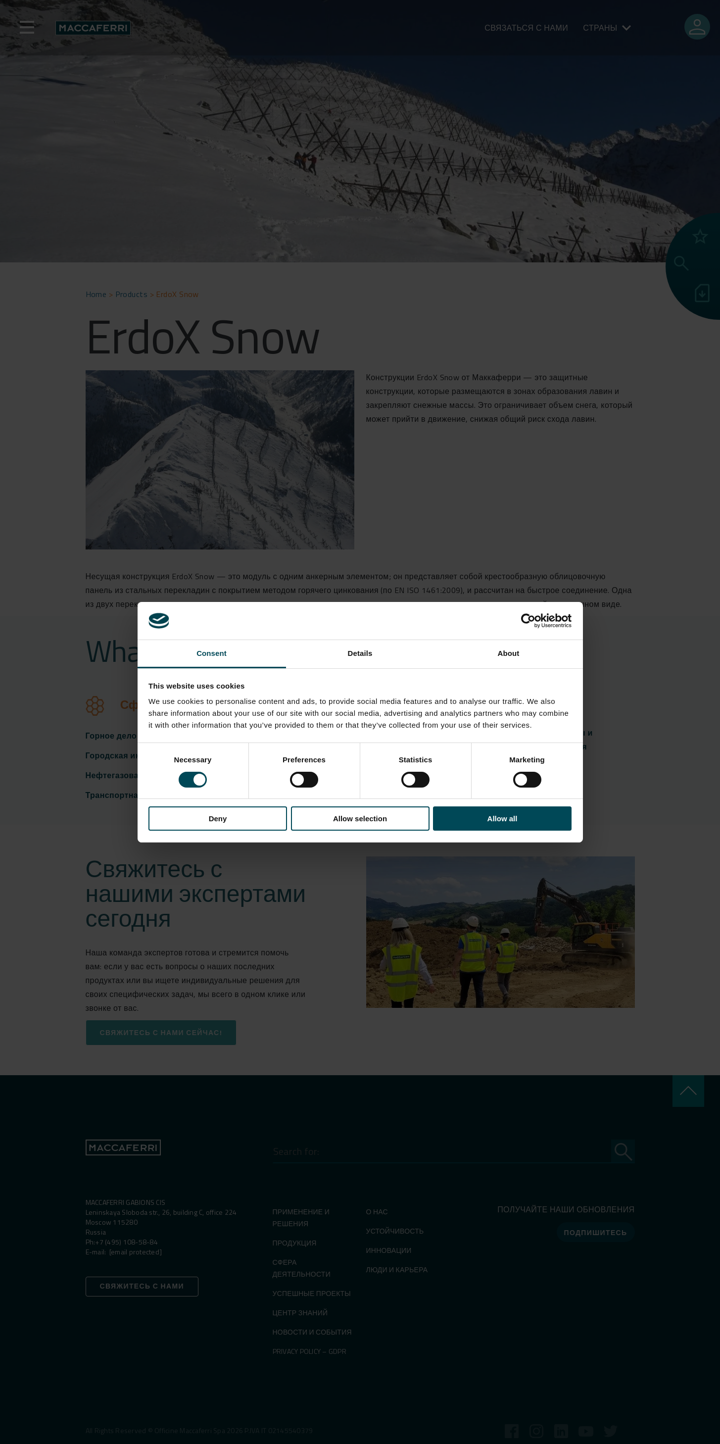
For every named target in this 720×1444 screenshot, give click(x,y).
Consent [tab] (211, 653)
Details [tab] (360, 653)
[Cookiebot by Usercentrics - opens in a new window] (528, 620)
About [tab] (509, 653)
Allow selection (360, 818)
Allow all (502, 818)
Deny (218, 818)
